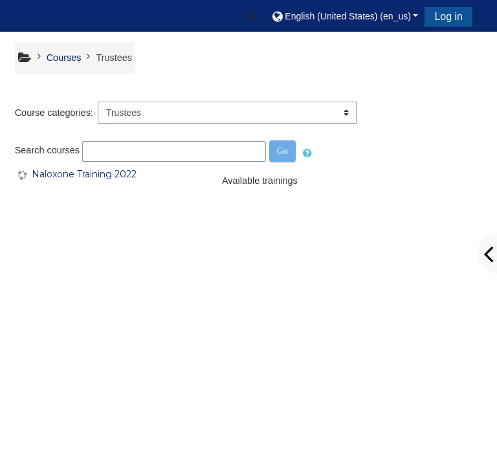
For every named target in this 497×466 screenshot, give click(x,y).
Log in (448, 16)
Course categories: (54, 112)
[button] (251, 16)
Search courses (47, 151)
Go (282, 151)
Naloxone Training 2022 (84, 174)
